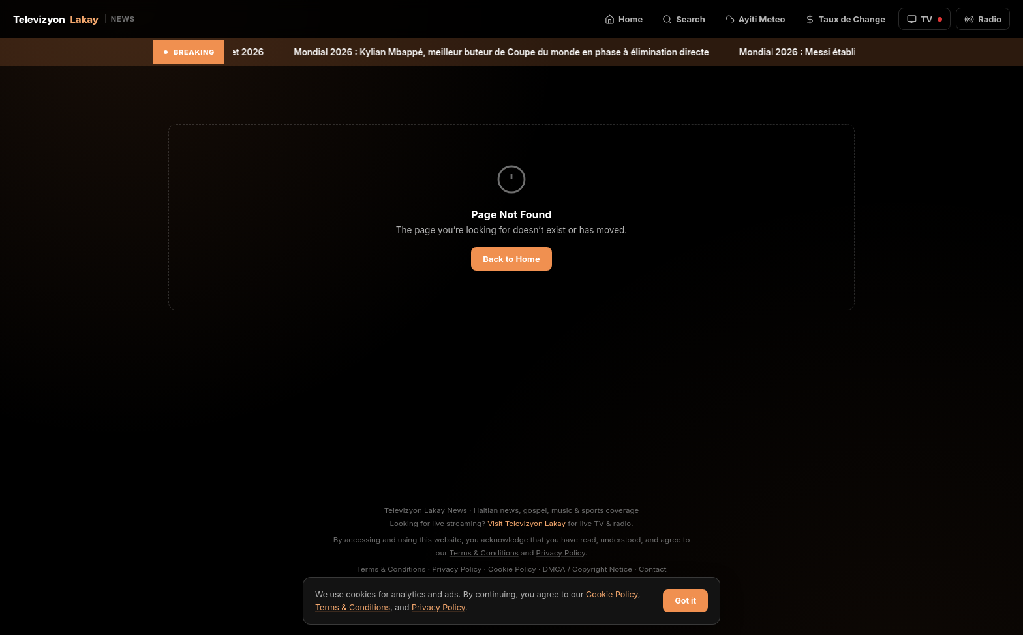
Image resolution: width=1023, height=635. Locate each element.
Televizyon (74, 19)
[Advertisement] (511, 407)
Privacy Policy (561, 552)
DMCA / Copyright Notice (587, 569)
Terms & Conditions (484, 552)
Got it (685, 601)
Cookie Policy (512, 569)
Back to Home (511, 259)
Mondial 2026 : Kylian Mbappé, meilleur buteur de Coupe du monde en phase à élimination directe (516, 52)
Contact (653, 569)
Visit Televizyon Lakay (526, 523)
